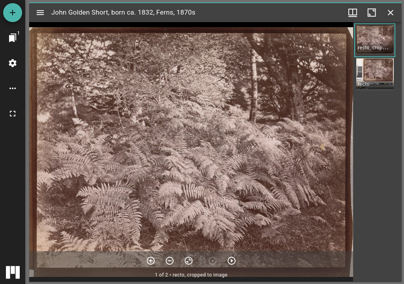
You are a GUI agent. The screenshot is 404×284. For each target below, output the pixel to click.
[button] (374, 40)
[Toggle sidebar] (40, 12)
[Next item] (231, 260)
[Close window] (390, 12)
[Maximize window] (371, 12)
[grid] (377, 152)
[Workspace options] (12, 88)
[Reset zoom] (188, 260)
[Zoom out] (169, 260)
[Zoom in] (150, 260)
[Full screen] (12, 113)
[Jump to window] (12, 37)
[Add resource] (12, 12)
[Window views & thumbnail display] (352, 12)
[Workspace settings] (12, 63)
